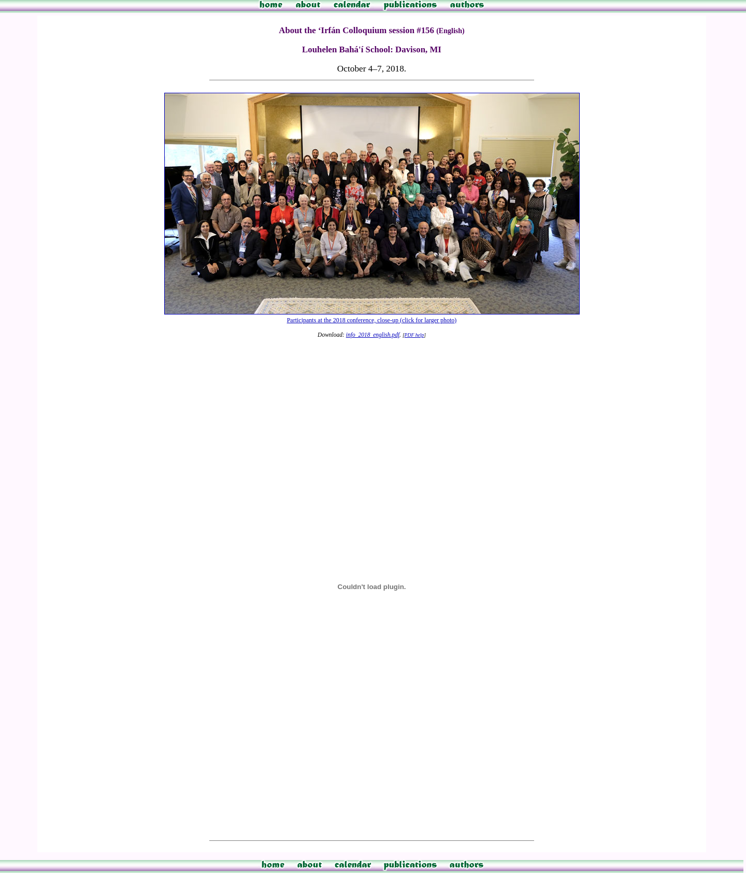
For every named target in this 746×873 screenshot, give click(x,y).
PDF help (414, 335)
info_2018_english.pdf (372, 335)
